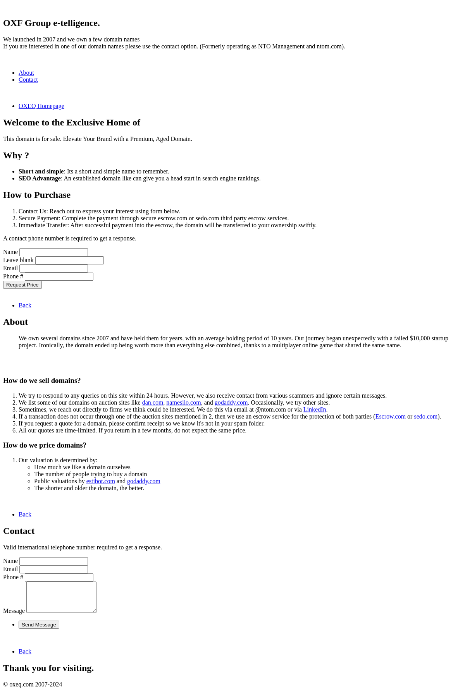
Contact (28, 79)
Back (25, 305)
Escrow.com (390, 416)
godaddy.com (231, 402)
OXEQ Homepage (41, 106)
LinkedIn (314, 409)
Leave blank (18, 260)
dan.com (153, 402)
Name (10, 252)
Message (14, 616)
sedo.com (425, 416)
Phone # (13, 276)
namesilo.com (183, 402)
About (26, 72)
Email (10, 268)
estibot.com (100, 481)
